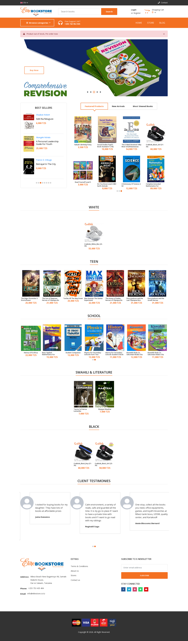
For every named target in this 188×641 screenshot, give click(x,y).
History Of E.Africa (31, 353)
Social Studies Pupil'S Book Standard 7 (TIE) (105, 146)
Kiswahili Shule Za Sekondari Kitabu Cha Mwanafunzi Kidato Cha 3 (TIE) (136, 354)
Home (139, 22)
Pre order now (51, 34)
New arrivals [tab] (118, 106)
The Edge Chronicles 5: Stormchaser (29, 299)
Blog (162, 22)
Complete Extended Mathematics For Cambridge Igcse (153, 185)
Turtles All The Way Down (73, 298)
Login (133, 9)
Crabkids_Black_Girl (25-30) (104, 464)
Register (137, 13)
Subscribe (144, 575)
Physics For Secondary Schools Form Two (92, 354)
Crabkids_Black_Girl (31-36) (155, 146)
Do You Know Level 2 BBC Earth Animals (106, 185)
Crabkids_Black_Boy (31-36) (83, 464)
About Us (75, 571)
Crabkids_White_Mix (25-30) (93, 245)
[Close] (164, 34)
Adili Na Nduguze (44, 119)
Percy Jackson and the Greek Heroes (156, 299)
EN (23, 2)
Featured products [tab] (94, 106)
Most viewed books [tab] (143, 106)
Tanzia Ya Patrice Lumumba (80, 410)
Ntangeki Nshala (43, 137)
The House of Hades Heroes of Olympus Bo (113, 299)
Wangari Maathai (104, 409)
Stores (73, 575)
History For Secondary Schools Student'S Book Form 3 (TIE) (114, 354)
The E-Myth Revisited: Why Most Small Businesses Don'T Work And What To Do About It (131, 146)
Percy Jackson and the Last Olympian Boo (135, 299)
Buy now (34, 70)
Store (150, 22)
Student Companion (73, 353)
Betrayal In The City (46, 164)
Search (109, 11)
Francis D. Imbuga (44, 160)
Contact (163, 2)
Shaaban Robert (43, 114)
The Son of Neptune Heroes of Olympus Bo (50, 299)
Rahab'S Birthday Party (82, 145)
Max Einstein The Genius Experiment (93, 299)
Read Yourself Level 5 (83, 182)
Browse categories (37, 22)
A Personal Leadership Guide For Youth (47, 142)
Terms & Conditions (79, 566)
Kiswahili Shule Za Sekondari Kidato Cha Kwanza (156, 354)
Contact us (75, 580)
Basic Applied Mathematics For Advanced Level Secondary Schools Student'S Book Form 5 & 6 (51, 354)
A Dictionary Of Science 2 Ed (131, 185)
